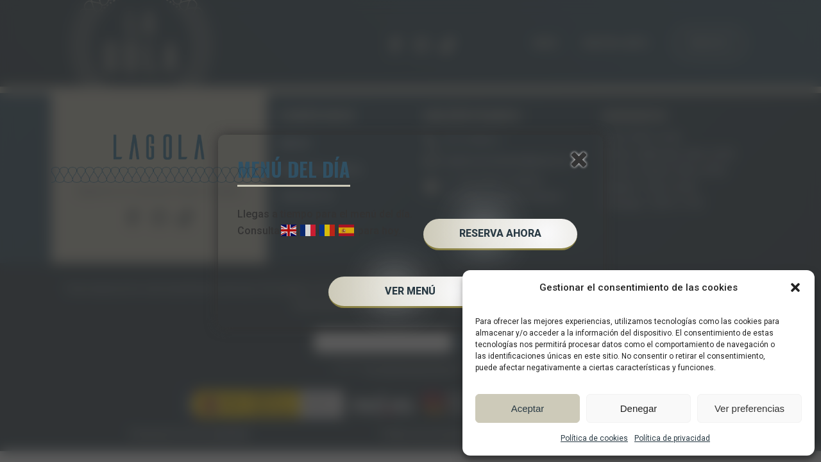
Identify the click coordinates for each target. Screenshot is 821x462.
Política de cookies (594, 438)
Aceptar (528, 408)
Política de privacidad (672, 438)
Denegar (638, 408)
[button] (795, 287)
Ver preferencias (749, 408)
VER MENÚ (410, 291)
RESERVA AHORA (500, 233)
